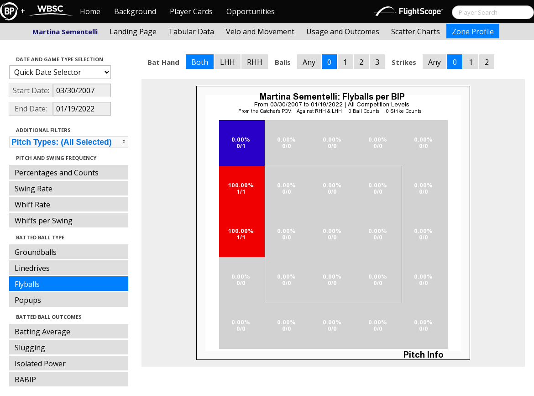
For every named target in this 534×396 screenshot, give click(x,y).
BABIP (25, 380)
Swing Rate (33, 189)
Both (199, 62)
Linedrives (32, 268)
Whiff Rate (32, 205)
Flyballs (27, 284)
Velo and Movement (260, 31)
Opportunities (250, 11)
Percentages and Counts (57, 173)
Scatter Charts (415, 31)
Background (135, 11)
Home (90, 11)
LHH (227, 62)
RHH (254, 62)
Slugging (30, 348)
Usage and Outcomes (342, 31)
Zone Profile (473, 31)
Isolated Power (40, 364)
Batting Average (42, 332)
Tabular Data (191, 31)
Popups (28, 300)
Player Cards (191, 11)
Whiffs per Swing (44, 221)
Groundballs (36, 252)
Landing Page (133, 31)
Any (309, 62)
